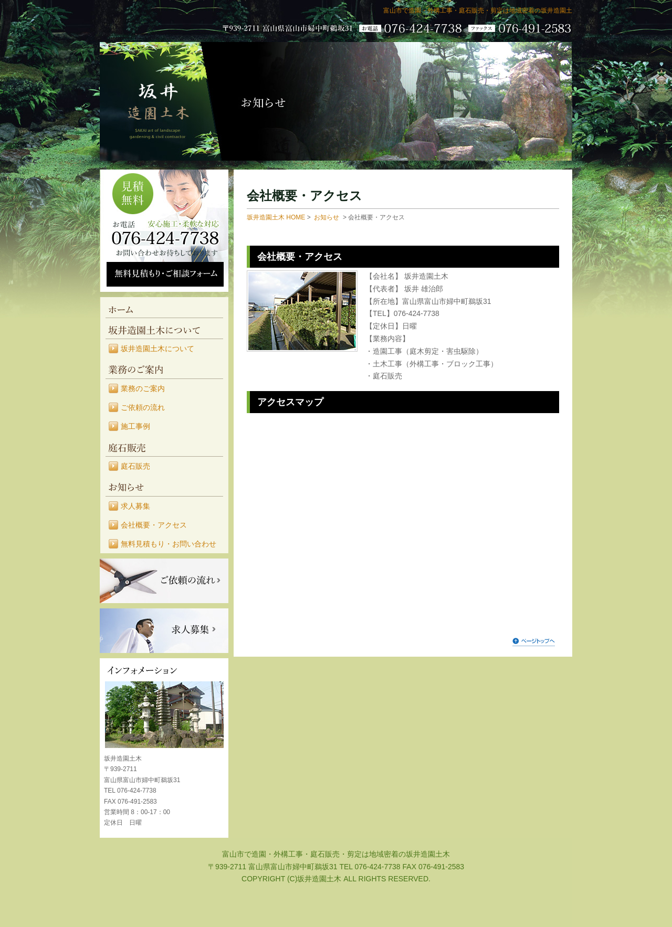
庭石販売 (164, 446)
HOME (164, 307)
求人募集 (135, 506)
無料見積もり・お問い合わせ (168, 544)
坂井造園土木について (164, 328)
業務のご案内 (164, 368)
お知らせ (164, 486)
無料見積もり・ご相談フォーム (165, 274)
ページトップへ (533, 641)
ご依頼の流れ (143, 407)
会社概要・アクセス (154, 525)
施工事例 (135, 426)
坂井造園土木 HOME (276, 217)
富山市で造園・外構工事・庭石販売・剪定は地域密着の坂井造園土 (477, 10)
